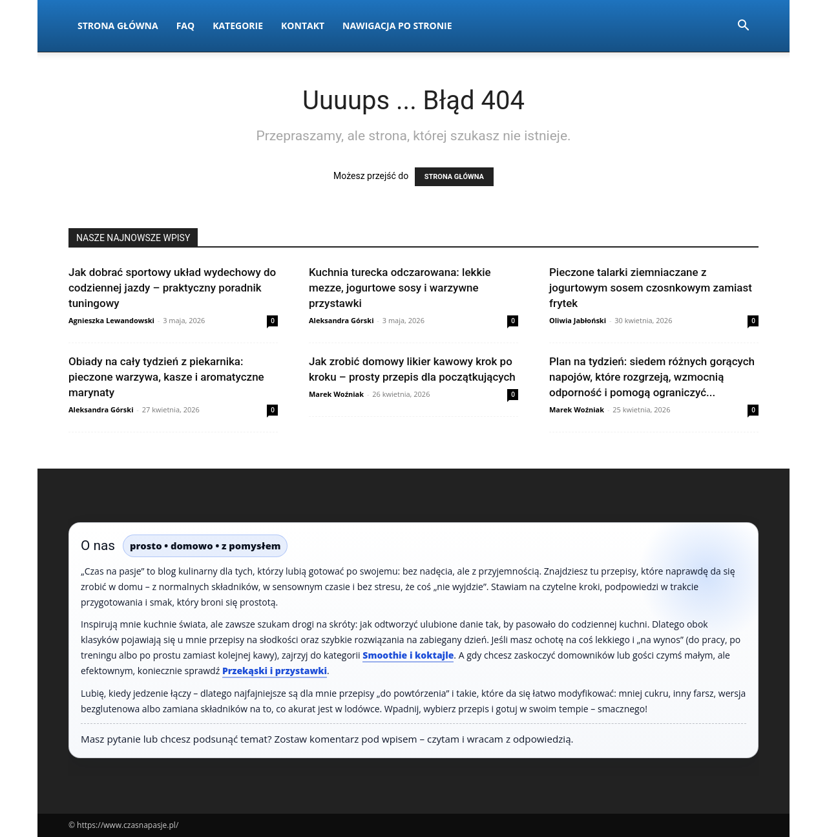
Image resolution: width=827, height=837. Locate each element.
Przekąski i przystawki (274, 670)
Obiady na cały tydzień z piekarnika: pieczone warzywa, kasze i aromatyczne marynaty (166, 377)
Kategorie (238, 25)
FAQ (185, 25)
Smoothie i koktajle (408, 655)
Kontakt (302, 25)
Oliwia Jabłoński (577, 320)
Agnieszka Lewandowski (111, 320)
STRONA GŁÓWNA (454, 177)
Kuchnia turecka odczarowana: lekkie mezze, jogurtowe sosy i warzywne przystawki (400, 288)
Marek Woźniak (336, 394)
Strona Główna (118, 25)
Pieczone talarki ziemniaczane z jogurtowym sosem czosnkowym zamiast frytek (650, 288)
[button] (743, 27)
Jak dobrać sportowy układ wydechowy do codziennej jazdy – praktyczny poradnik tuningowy (172, 288)
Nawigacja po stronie (397, 25)
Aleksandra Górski (341, 320)
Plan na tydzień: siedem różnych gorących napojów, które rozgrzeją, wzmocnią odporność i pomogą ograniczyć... (652, 377)
